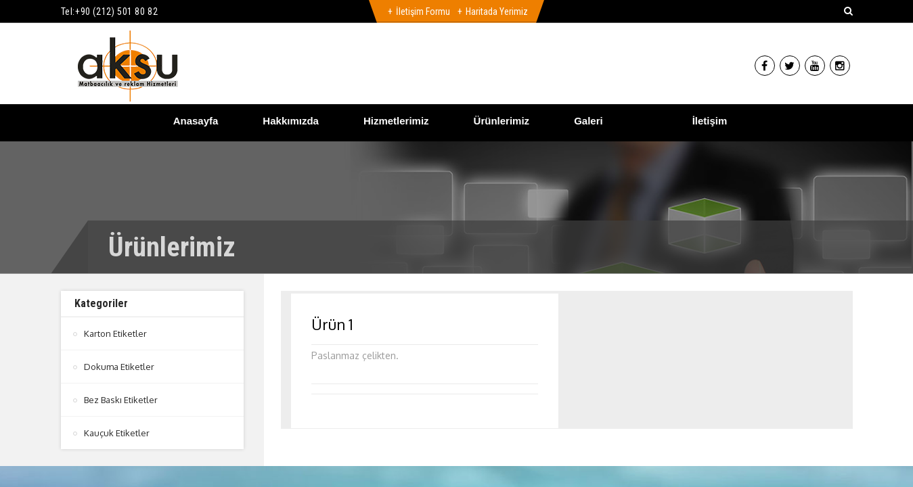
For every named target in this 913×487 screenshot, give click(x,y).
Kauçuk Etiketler (117, 432)
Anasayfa (196, 120)
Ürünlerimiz (502, 120)
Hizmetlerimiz (396, 120)
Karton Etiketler (115, 333)
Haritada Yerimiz (497, 11)
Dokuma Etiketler (119, 366)
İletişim (710, 120)
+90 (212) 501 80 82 (116, 11)
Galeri (588, 120)
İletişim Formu (423, 11)
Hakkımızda (291, 120)
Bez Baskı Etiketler (121, 399)
